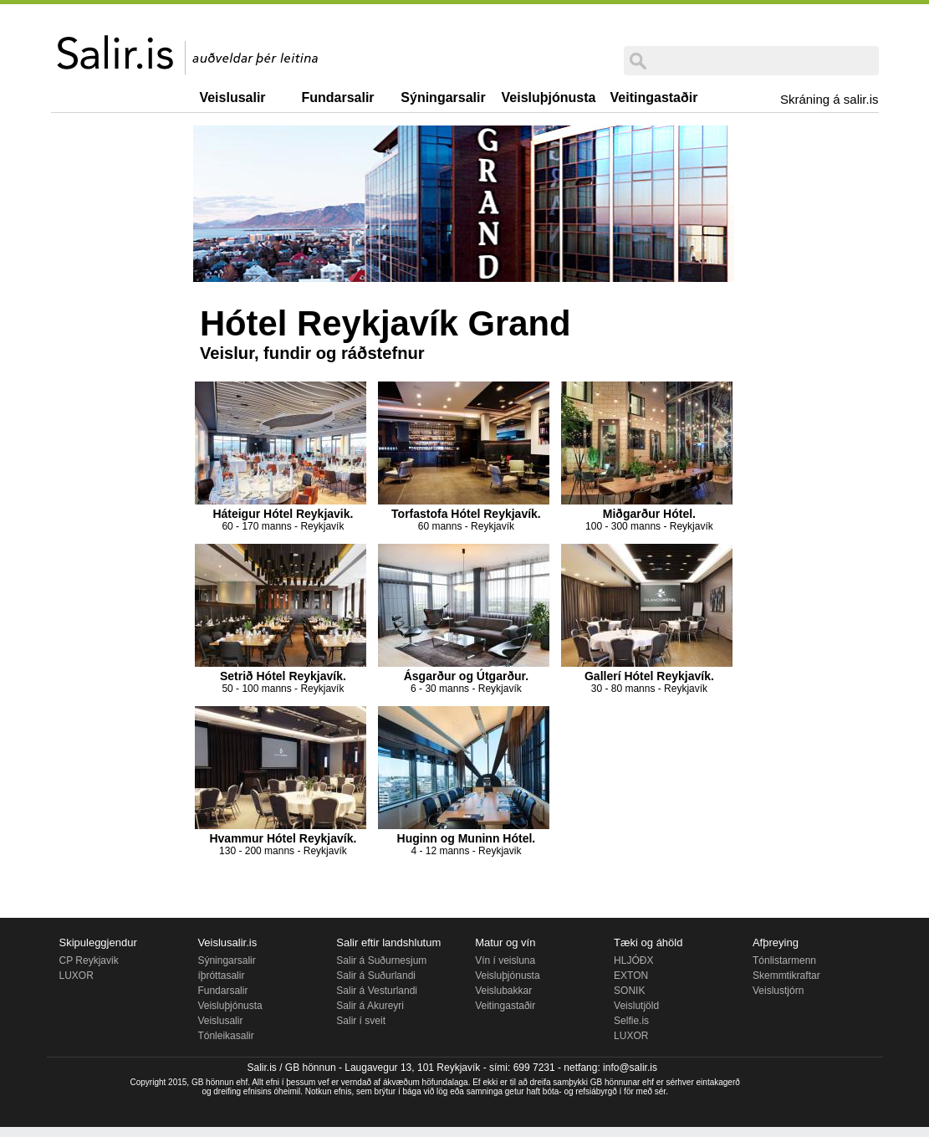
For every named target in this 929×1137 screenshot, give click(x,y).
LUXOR (76, 975)
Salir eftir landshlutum (388, 942)
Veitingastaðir (654, 97)
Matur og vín (505, 942)
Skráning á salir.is (829, 99)
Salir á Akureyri (370, 1006)
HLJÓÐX (633, 960)
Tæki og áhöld (648, 942)
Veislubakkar (503, 990)
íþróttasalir (220, 975)
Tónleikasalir (225, 1036)
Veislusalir (232, 97)
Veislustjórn (778, 990)
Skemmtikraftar (786, 975)
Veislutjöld (636, 1006)
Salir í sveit (360, 1021)
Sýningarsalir (443, 97)
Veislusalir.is (227, 942)
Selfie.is (631, 1021)
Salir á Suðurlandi (376, 975)
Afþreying (776, 942)
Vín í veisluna (505, 960)
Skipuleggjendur (98, 942)
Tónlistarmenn (784, 960)
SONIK (629, 990)
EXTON (631, 975)
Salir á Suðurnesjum (381, 960)
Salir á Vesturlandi (376, 990)
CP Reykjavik (89, 960)
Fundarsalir (337, 97)
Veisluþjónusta (549, 97)
